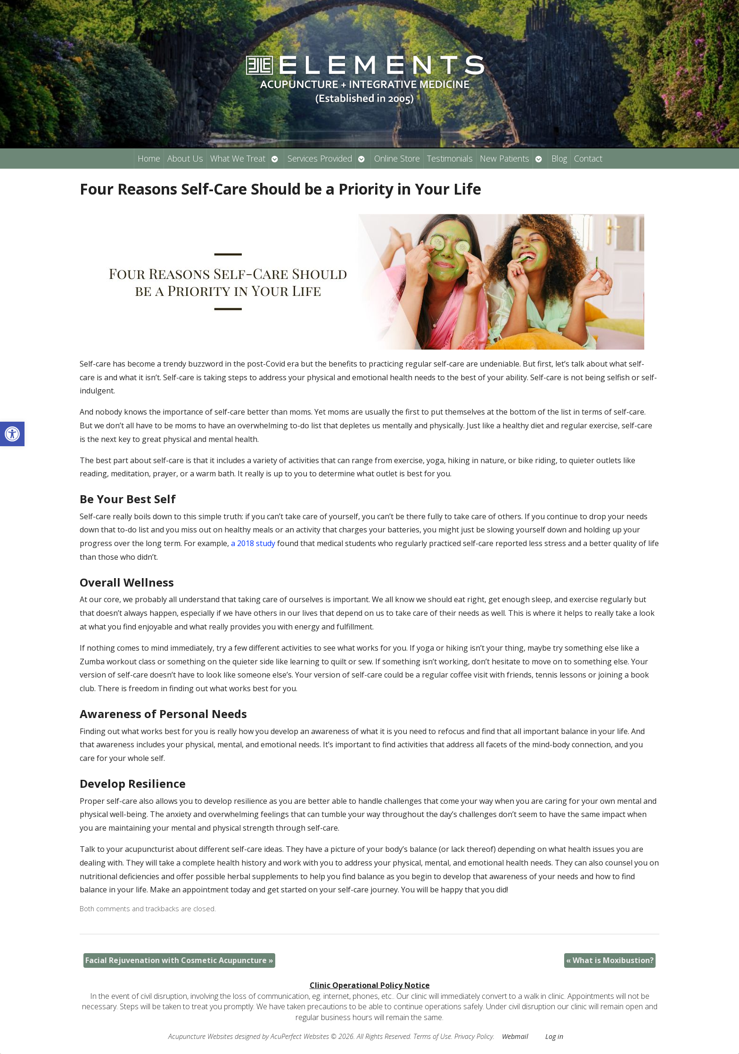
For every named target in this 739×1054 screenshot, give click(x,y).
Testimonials (450, 158)
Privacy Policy (473, 1036)
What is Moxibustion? (610, 960)
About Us (185, 158)
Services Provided (319, 158)
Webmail (515, 1036)
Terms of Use (432, 1036)
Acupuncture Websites (200, 1036)
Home (149, 158)
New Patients (504, 158)
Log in (554, 1036)
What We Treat (237, 158)
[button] (12, 434)
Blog (559, 158)
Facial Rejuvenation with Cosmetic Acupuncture (179, 960)
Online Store (397, 158)
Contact (588, 158)
